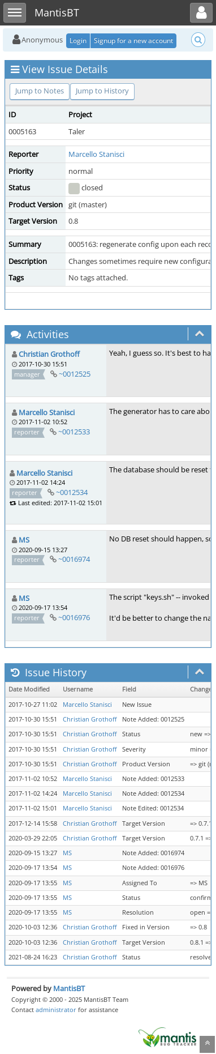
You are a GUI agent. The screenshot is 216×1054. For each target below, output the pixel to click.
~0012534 (72, 492)
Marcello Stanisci (96, 154)
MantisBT (69, 988)
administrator (56, 1009)
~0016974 (74, 559)
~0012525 (74, 374)
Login (78, 40)
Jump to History (102, 91)
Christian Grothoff (49, 354)
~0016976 (74, 617)
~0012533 (74, 431)
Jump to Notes (39, 91)
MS (24, 540)
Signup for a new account (133, 40)
